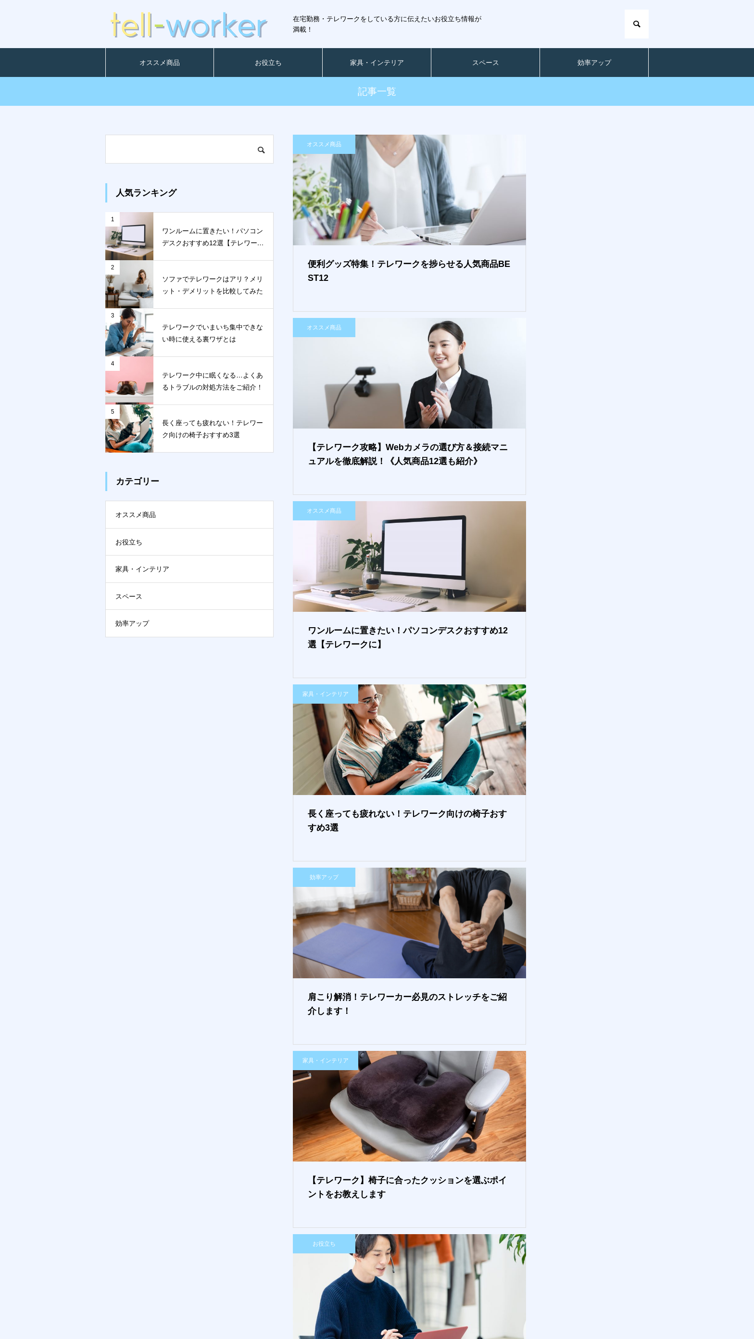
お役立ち (268, 62)
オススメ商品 (159, 62)
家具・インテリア (377, 62)
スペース (485, 62)
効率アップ (594, 62)
